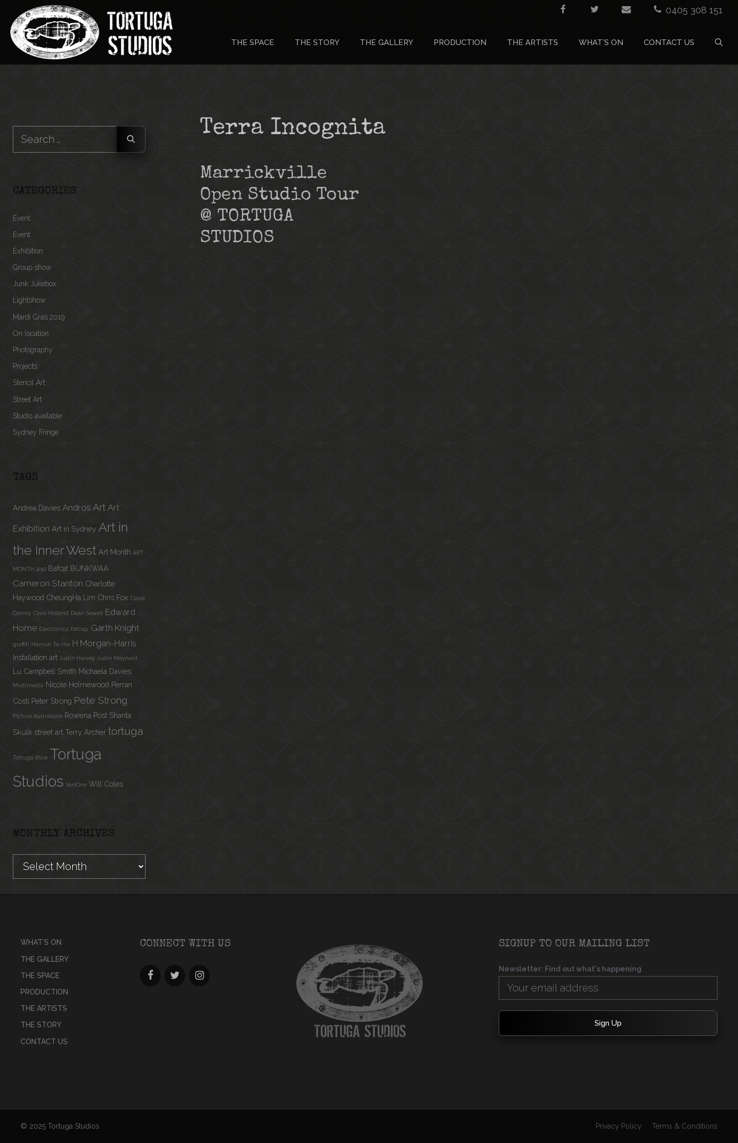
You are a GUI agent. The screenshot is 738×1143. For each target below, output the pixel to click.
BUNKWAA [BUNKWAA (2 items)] (89, 568)
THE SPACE (252, 42)
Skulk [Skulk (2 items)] (22, 732)
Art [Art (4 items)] (99, 507)
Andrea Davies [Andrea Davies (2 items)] (36, 507)
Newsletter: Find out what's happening (570, 969)
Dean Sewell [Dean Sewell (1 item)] (87, 613)
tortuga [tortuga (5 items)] (125, 731)
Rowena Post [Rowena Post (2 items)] (86, 715)
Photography (33, 350)
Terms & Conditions (684, 1126)
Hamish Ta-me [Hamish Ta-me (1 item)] (50, 644)
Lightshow (29, 300)
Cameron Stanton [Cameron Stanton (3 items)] (48, 583)
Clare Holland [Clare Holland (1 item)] (51, 613)
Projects (25, 366)
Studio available (37, 416)
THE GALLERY (386, 42)
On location (31, 333)
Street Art (27, 399)
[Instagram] (199, 975)
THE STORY (317, 42)
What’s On (601, 42)
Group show (32, 267)
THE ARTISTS (532, 42)
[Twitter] (175, 975)
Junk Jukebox (34, 284)
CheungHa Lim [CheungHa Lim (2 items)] (70, 597)
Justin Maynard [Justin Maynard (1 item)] (117, 658)
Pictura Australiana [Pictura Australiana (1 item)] (38, 716)
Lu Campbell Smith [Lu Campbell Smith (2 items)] (44, 671)
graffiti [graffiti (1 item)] (21, 644)
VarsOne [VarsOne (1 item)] (76, 784)
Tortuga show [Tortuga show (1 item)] (30, 757)
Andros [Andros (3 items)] (77, 507)
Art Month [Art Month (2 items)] (114, 551)
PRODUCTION (460, 42)
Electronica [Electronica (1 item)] (54, 629)
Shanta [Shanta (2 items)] (120, 715)
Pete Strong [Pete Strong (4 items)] (100, 700)
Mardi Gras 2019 (39, 317)
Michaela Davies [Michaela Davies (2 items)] (104, 671)
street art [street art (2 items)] (48, 732)
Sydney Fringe (35, 432)
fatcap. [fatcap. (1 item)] (80, 629)
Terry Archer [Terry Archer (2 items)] (85, 732)
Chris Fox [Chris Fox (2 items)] (112, 597)
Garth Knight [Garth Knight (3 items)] (115, 628)
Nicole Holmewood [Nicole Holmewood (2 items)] (77, 684)
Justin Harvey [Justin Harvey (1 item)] (77, 658)
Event (21, 218)
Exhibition (28, 251)
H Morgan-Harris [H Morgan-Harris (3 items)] (104, 643)
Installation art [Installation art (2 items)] (35, 657)
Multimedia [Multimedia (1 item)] (28, 685)
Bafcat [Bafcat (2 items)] (58, 568)
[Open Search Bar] (719, 42)
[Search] (131, 139)
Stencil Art (29, 382)
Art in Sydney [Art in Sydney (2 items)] (74, 528)
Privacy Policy (619, 1126)
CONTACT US (669, 42)
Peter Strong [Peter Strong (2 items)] (51, 700)
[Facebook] (150, 975)
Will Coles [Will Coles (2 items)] (106, 783)
